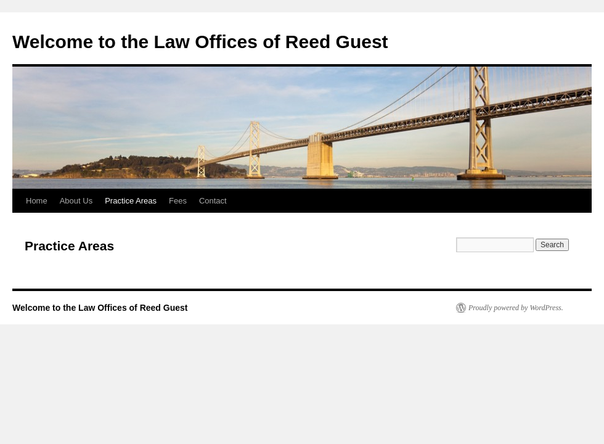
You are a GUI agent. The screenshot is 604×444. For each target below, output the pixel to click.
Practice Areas (131, 200)
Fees (178, 200)
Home (36, 200)
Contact (213, 200)
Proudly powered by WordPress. (515, 307)
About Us (76, 200)
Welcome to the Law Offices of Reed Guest (200, 41)
